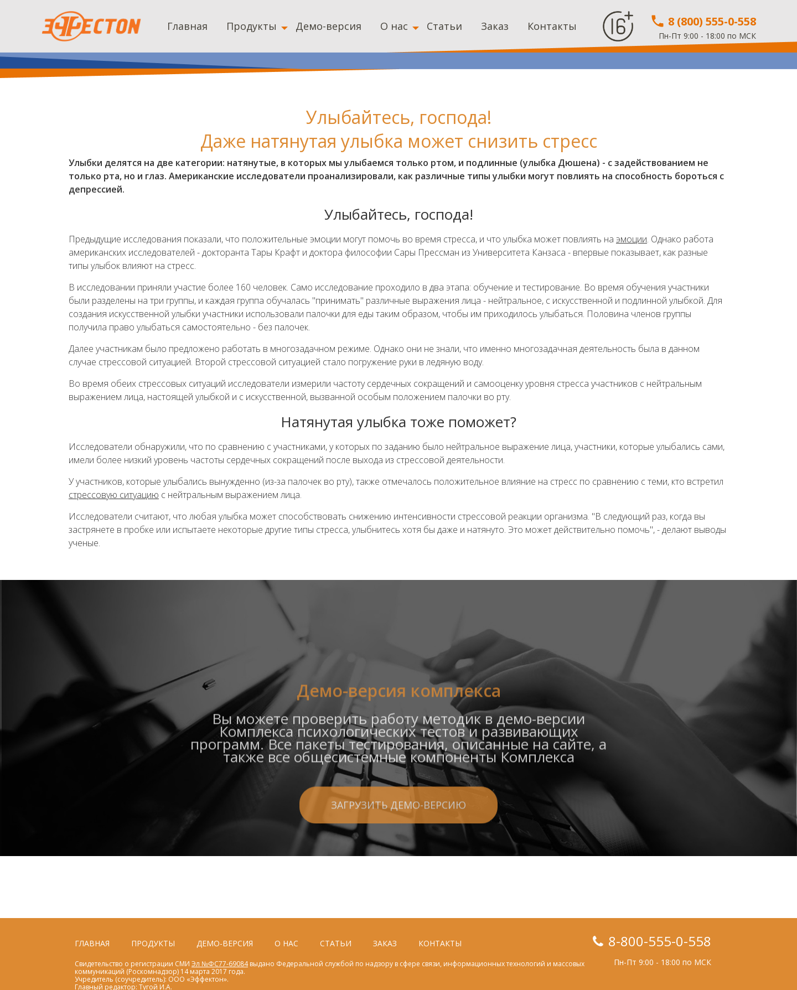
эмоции (631, 239)
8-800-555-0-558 (659, 941)
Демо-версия (328, 26)
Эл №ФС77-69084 (220, 963)
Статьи (444, 26)
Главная (187, 26)
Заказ (495, 26)
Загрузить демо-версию (398, 850)
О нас (394, 26)
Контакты (552, 26)
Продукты (251, 26)
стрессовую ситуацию (114, 495)
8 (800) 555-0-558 (703, 21)
